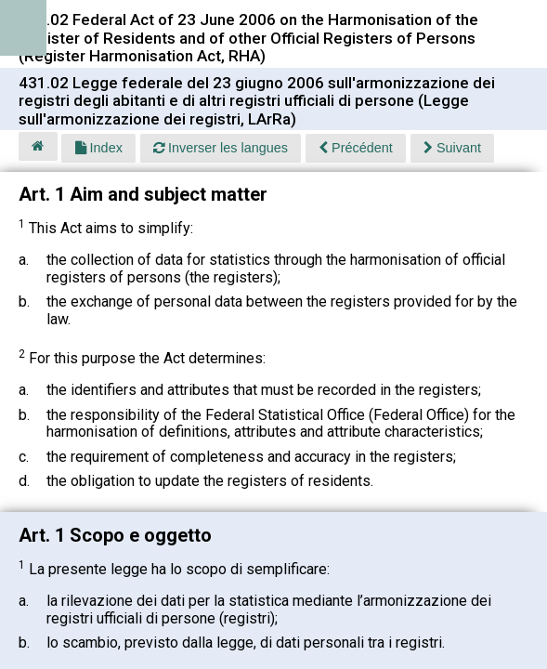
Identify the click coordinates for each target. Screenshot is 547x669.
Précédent (356, 147)
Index (99, 147)
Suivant (452, 147)
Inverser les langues (220, 147)
